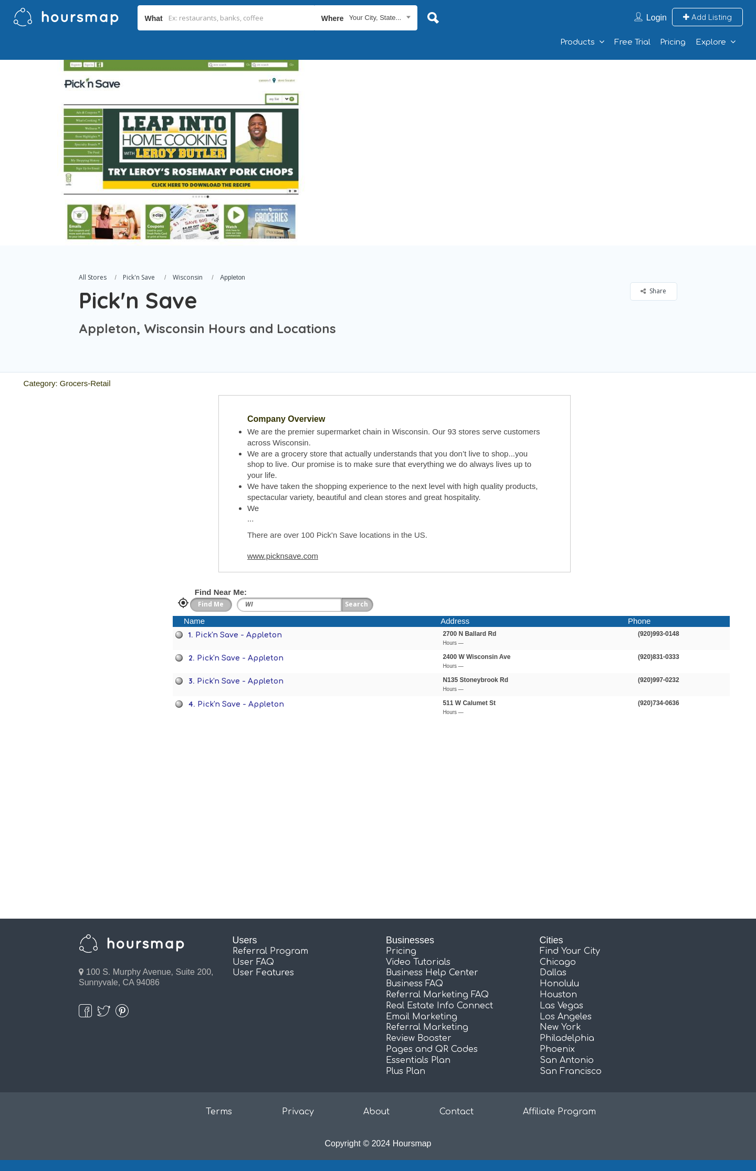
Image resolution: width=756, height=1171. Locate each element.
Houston (558, 994)
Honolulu (559, 983)
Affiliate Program (559, 1111)
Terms (219, 1111)
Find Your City (570, 951)
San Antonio (567, 1060)
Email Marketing (421, 1016)
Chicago (558, 962)
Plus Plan (405, 1071)
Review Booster (419, 1038)
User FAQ (253, 962)
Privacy (298, 1111)
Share (653, 290)
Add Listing (707, 17)
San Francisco (571, 1071)
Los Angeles (566, 1016)
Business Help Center (432, 972)
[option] (181, 153)
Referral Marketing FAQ (437, 994)
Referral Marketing (427, 1027)
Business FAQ (414, 983)
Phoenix (557, 1049)
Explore (711, 42)
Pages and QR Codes (432, 1049)
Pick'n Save (139, 277)
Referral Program (270, 951)
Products (577, 42)
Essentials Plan (418, 1060)
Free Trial (632, 42)
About (376, 1111)
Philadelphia (567, 1038)
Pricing (673, 42)
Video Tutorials (418, 962)
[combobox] (366, 18)
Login (656, 17)
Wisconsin (188, 277)
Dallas (553, 972)
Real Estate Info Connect (439, 1005)
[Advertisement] (543, 133)
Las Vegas (561, 1005)
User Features (263, 972)
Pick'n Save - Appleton (238, 635)
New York (560, 1027)
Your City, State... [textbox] (375, 18)
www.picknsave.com (282, 555)
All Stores (93, 277)
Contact (456, 1111)
